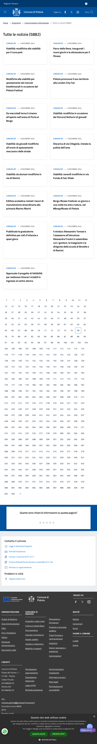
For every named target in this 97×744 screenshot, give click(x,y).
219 (54, 403)
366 (75, 475)
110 (48, 348)
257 (68, 421)
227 (27, 409)
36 (71, 312)
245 (68, 415)
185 (68, 384)
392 (6, 493)
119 (27, 354)
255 (54, 421)
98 (52, 342)
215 (27, 403)
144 (34, 366)
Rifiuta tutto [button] (59, 734)
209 (68, 396)
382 (20, 487)
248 (6, 421)
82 (32, 336)
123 (54, 354)
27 (12, 312)
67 (19, 330)
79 (12, 336)
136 (61, 360)
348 (34, 469)
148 (61, 366)
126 (75, 354)
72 (52, 330)
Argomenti (16, 22)
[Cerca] (91, 12)
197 (68, 390)
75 (71, 330)
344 (6, 469)
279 (54, 433)
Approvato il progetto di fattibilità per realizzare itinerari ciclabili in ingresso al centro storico (24, 277)
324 (34, 457)
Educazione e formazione (54, 621)
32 (45, 312)
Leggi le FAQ (30, 685)
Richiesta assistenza (34, 689)
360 (34, 475)
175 (82, 378)
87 (65, 336)
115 (82, 348)
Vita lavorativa (31, 630)
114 (75, 348)
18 (39, 306)
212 (6, 403)
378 (75, 481)
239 (27, 415)
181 (41, 384)
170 (48, 378)
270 (75, 427)
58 (45, 324)
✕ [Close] (93, 730)
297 (13, 445)
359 (27, 475)
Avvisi (75, 628)
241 (41, 415)
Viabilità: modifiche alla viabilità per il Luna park (23, 50)
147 (54, 366)
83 (39, 336)
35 (65, 312)
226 (20, 409)
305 (68, 445)
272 (6, 433)
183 (54, 384)
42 (26, 318)
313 (41, 451)
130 (20, 360)
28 (19, 312)
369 (13, 481)
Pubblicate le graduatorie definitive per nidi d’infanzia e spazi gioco (22, 235)
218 (48, 403)
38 (85, 312)
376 (61, 481)
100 (65, 342)
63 (78, 324)
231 (54, 409)
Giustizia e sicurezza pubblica (57, 629)
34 (58, 312)
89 (78, 336)
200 (6, 396)
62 (71, 324)
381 (13, 487)
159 (54, 372)
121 (41, 354)
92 (12, 342)
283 (82, 433)
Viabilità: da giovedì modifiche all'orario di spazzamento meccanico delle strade (22, 147)
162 (75, 372)
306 (75, 445)
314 (48, 451)
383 (27, 487)
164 (6, 378)
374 (48, 481)
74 (65, 330)
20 (52, 306)
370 (20, 481)
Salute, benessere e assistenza (57, 649)
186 (75, 384)
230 (48, 409)
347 (27, 469)
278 (48, 433)
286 (20, 439)
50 (78, 318)
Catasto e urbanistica (34, 643)
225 (13, 409)
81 (26, 336)
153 (13, 372)
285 (13, 439)
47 (58, 318)
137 (68, 360)
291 (54, 439)
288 (34, 439)
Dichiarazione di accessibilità (56, 688)
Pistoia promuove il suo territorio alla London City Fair (71, 81)
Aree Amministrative (10, 623)
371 (27, 481)
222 (75, 403)
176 (6, 384)
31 (39, 312)
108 (34, 348)
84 (45, 336)
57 (39, 324)
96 (39, 342)
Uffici (4, 628)
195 (54, 390)
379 (82, 481)
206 (48, 396)
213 (13, 403)
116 (6, 354)
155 (27, 372)
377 (68, 481)
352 (61, 469)
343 (82, 463)
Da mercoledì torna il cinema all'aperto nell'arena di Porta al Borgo (22, 117)
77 (85, 330)
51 (85, 318)
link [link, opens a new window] (72, 729)
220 (61, 403)
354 (75, 469)
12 (86, 300)
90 (85, 336)
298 (20, 445)
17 (32, 306)
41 (19, 318)
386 (48, 487)
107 (27, 348)
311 (27, 451)
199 (82, 390)
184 (61, 384)
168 (34, 378)
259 (82, 421)
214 (20, 403)
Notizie (76, 619)
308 (6, 451)
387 (54, 487)
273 (13, 433)
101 (72, 342)
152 (6, 372)
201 (13, 396)
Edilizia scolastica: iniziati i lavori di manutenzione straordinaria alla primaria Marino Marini (25, 204)
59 (52, 324)
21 (58, 306)
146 (48, 366)
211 (82, 396)
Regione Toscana (11, 3)
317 (68, 451)
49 (71, 318)
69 (32, 330)
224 (6, 409)
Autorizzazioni (55, 655)
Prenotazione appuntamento (31, 671)
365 (68, 475)
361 (41, 475)
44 (39, 318)
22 (65, 306)
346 (20, 469)
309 (13, 451)
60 (58, 324)
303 (54, 445)
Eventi (75, 645)
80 (19, 336)
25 (85, 306)
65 (6, 330)
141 (13, 366)
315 (54, 451)
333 (13, 463)
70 (39, 330)
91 (6, 342)
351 (54, 469)
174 (75, 378)
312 (34, 451)
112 (61, 348)
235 (82, 409)
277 (41, 433)
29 (26, 312)
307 (82, 445)
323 (27, 457)
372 (34, 481)
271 (82, 427)
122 (48, 354)
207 (54, 396)
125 (68, 354)
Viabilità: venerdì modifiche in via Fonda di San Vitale (71, 176)
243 (54, 415)
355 (82, 469)
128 (6, 360)
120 (34, 354)
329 (68, 457)
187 (82, 384)
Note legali (53, 681)
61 (65, 324)
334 (20, 463)
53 (12, 324)
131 (27, 360)
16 (26, 306)
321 (13, 457)
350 (48, 469)
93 (19, 342)
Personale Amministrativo (8, 643)
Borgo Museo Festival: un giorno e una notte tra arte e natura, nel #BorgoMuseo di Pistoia (71, 204)
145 (41, 366)
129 (13, 360)
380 (6, 487)
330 (75, 457)
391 (82, 487)
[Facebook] (64, 12)
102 (79, 342)
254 (48, 421)
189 (13, 390)
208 (61, 396)
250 (20, 421)
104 (6, 348)
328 (61, 457)
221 (68, 403)
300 (34, 445)
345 (13, 469)
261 (13, 427)
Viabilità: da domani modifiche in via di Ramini (23, 176)
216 (34, 403)
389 (68, 487)
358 (20, 475)
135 (54, 360)
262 (20, 427)
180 (34, 384)
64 (85, 324)
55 (26, 324)
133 (41, 360)
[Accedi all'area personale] (86, 3)
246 (75, 415)
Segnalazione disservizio (31, 679)
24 (78, 306)
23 (71, 306)
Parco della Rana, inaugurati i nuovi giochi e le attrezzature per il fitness (71, 52)
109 (41, 348)
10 (73, 300)
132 (34, 360)
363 (54, 475)
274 (20, 433)
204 (34, 396)
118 (20, 354)
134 (48, 360)
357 (13, 475)
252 (34, 421)
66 (12, 330)
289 (41, 439)
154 (20, 372)
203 (27, 396)
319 (82, 451)
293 (68, 439)
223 (82, 403)
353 (68, 469)
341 (68, 463)
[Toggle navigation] (5, 11)
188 (6, 390)
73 (58, 330)
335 (27, 463)
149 (68, 366)
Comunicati (11, 43)
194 (48, 390)
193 (41, 390)
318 (75, 451)
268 (61, 427)
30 (32, 312)
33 (52, 312)
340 (61, 463)
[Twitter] (70, 12)
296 (6, 445)
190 (20, 390)
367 (82, 475)
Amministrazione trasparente (56, 671)
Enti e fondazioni (9, 632)
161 (68, 372)
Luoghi (76, 640)
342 (75, 463)
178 (20, 384)
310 (20, 451)
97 (45, 342)
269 (68, 427)
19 (45, 306)
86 (58, 336)
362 (48, 475)
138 (75, 360)
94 (26, 342)
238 (20, 415)
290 (48, 439)
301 (41, 445)
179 (27, 384)
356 (6, 475)
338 (48, 463)
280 (61, 433)
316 (61, 451)
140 (6, 366)
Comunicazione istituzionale (37, 22)
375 (54, 481)
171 (54, 378)
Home (5, 22)
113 (68, 348)
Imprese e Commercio (34, 634)
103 (86, 342)
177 (13, 384)
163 (82, 372)
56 (32, 324)
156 (34, 372)
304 (61, 445)
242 (48, 415)
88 (71, 336)
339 (54, 463)
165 (13, 378)
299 (27, 445)
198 (75, 390)
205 (41, 396)
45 (45, 318)
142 (20, 366)
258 (75, 421)
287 (27, 439)
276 (34, 433)
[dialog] (48, 729)
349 (41, 469)
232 (61, 409)
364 (61, 475)
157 (41, 372)
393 (13, 493)
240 (34, 415)
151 (82, 366)
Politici (4, 637)
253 (41, 421)
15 (19, 306)
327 (54, 457)
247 (82, 415)
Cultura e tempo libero (34, 625)
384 (34, 487)
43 (32, 318)
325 (41, 457)
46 (52, 318)
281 (68, 433)
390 (75, 487)
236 (6, 415)
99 (58, 342)
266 (48, 427)
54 (19, 324)
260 (6, 427)
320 (6, 457)
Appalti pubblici (31, 639)
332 (6, 463)
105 (13, 348)
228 (34, 409)
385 (41, 487)
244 (61, 415)
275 (27, 433)
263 (27, 427)
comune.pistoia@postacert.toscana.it (18, 702)
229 (41, 409)
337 (41, 463)
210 (75, 396)
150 (75, 366)
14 (12, 306)
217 (41, 403)
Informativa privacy (57, 677)
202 (20, 396)
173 (68, 378)
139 (82, 360)
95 (32, 342)
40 (12, 318)
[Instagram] (76, 12)
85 (52, 336)
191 (27, 390)
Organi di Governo (9, 619)
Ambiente (53, 643)
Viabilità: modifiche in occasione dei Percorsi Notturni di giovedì (70, 115)
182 (48, 384)
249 (13, 421)
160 (61, 372)
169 (41, 378)
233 (68, 409)
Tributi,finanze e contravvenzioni (56, 637)
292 (61, 439)
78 (6, 336)
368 (6, 481)
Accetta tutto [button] (38, 734)
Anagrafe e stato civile (34, 621)
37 (78, 312)
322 (20, 457)
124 (61, 354)
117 (13, 354)
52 (6, 324)
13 (6, 306)
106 (20, 348)
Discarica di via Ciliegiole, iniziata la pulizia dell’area (72, 145)
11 (79, 300)
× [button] (94, 717)
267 (54, 427)
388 (61, 487)
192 (34, 390)
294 (75, 439)
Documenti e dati (9, 650)
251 (27, 421)
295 (82, 439)
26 (6, 312)
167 (27, 378)
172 (61, 378)
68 (26, 330)
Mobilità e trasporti (33, 648)
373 (41, 481)
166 (20, 378)
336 (34, 463)
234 (75, 409)
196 (61, 390)
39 (6, 318)
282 (75, 433)
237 (13, 415)
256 (61, 421)
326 (48, 457)
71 (45, 330)
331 (82, 457)
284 (6, 439)
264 (34, 427)
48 (65, 318)
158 (48, 372)
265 (41, 427)
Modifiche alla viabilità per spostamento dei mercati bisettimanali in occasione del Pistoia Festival (22, 84)
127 (82, 354)
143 (27, 366)
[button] (48, 739)
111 (54, 348)
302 (48, 445)
